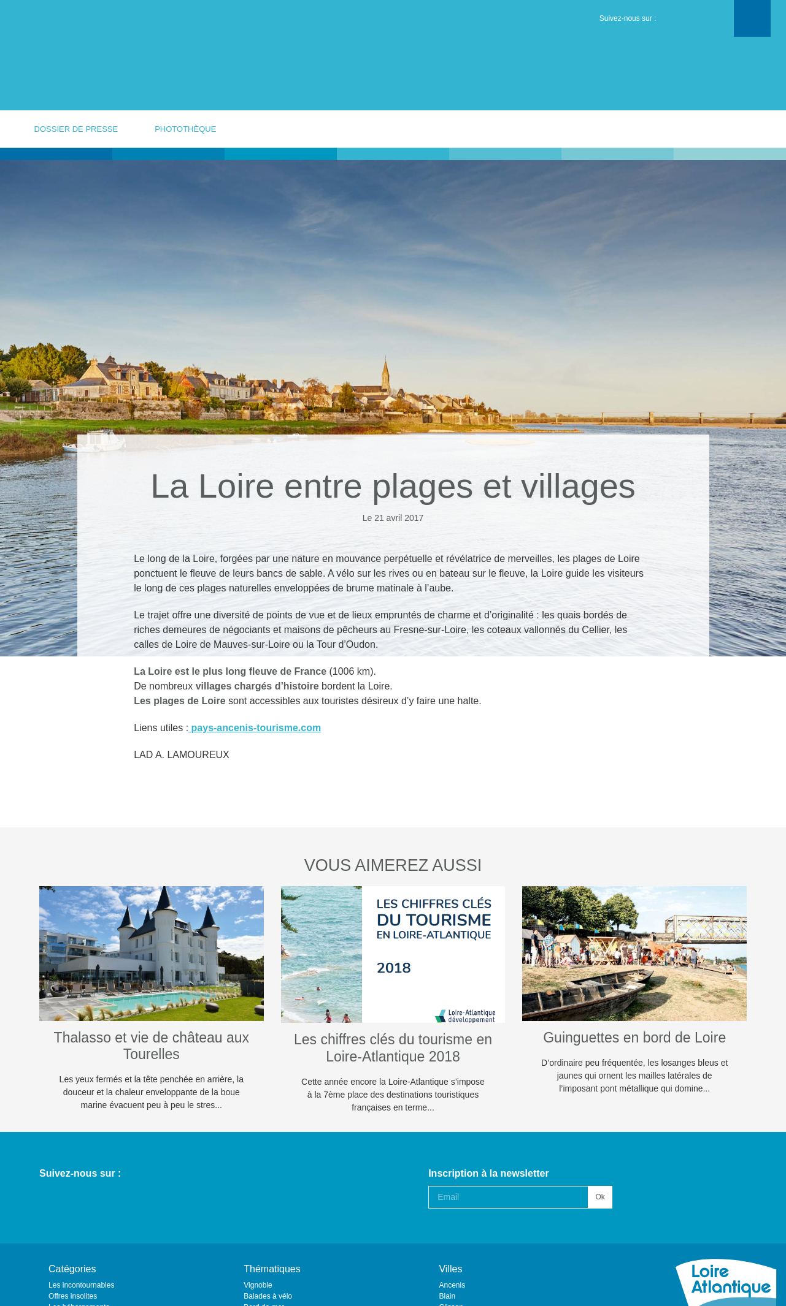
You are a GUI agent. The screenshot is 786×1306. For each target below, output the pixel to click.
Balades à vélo (268, 1296)
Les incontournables (81, 1285)
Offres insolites (72, 1296)
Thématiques (272, 1269)
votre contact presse (719, 128)
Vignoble (258, 1285)
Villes (450, 1269)
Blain (447, 1296)
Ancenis (452, 1285)
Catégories (72, 1269)
